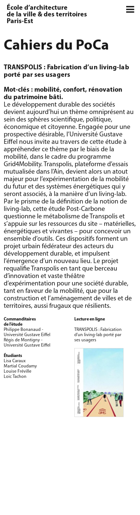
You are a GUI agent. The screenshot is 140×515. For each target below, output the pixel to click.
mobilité (47, 90)
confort (74, 90)
